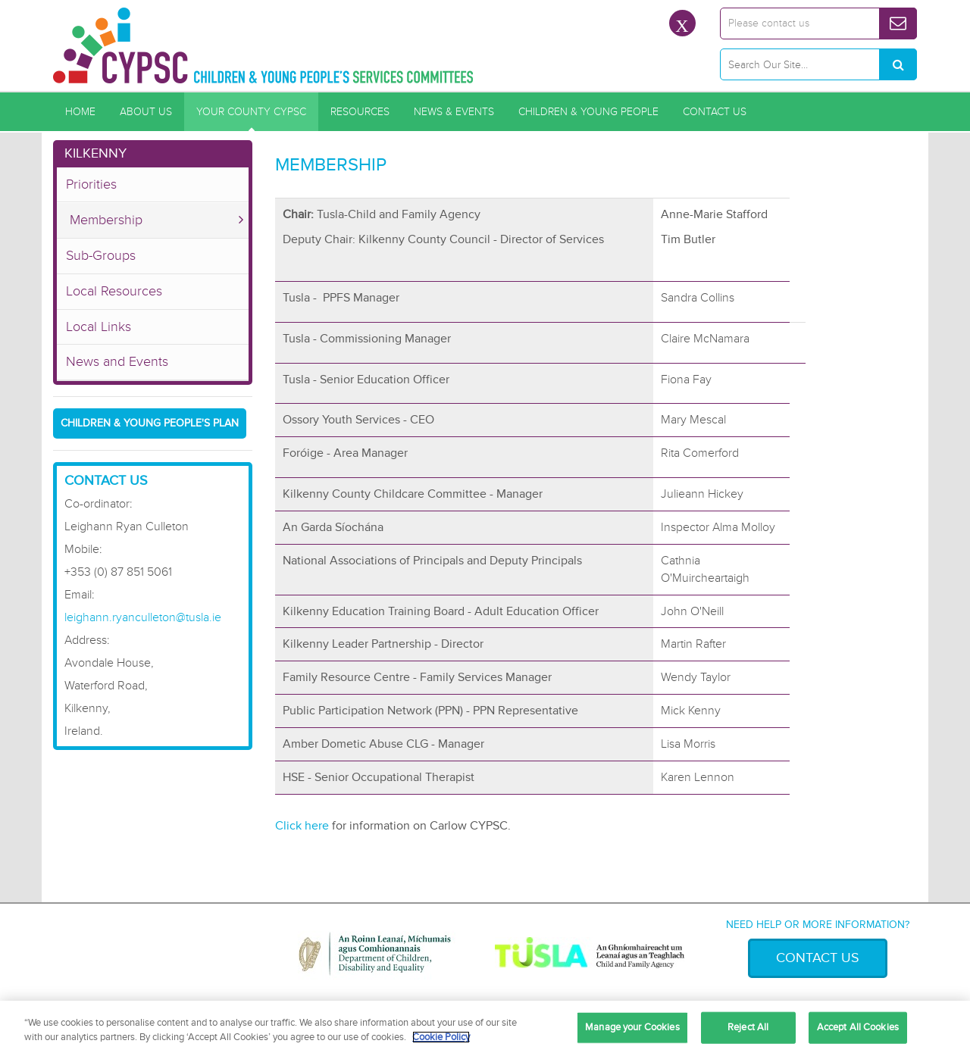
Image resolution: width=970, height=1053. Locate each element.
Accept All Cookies (858, 1027)
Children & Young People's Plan (150, 423)
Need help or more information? (817, 924)
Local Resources (114, 291)
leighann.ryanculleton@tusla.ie (142, 617)
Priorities (91, 184)
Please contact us (768, 23)
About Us (146, 111)
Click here (302, 825)
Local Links (98, 326)
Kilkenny (95, 153)
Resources (360, 111)
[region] (485, 1027)
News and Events (117, 361)
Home (80, 111)
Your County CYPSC (251, 111)
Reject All (748, 1027)
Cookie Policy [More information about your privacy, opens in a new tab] (441, 1037)
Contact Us (714, 111)
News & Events (454, 111)
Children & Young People (588, 111)
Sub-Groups (101, 255)
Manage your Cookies (632, 1027)
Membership (106, 219)
